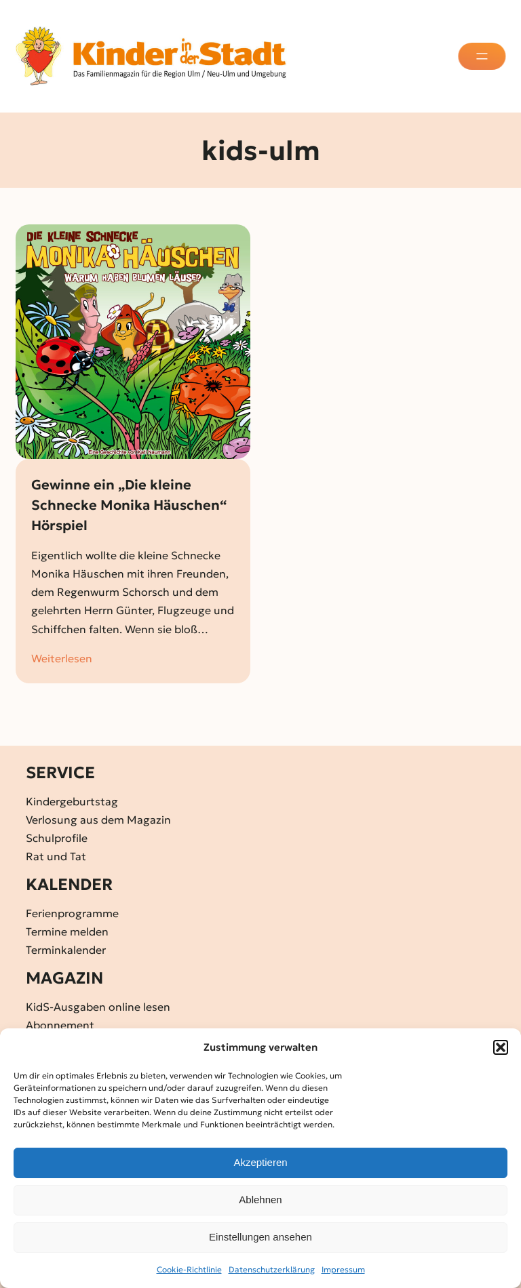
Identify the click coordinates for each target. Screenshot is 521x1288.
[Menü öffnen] (483, 56)
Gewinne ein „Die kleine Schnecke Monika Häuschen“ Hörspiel (129, 505)
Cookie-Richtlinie (189, 1269)
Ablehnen (260, 1199)
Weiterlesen (61, 658)
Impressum (343, 1269)
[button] (500, 1047)
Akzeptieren (260, 1162)
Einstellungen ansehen (260, 1237)
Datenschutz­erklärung (272, 1269)
